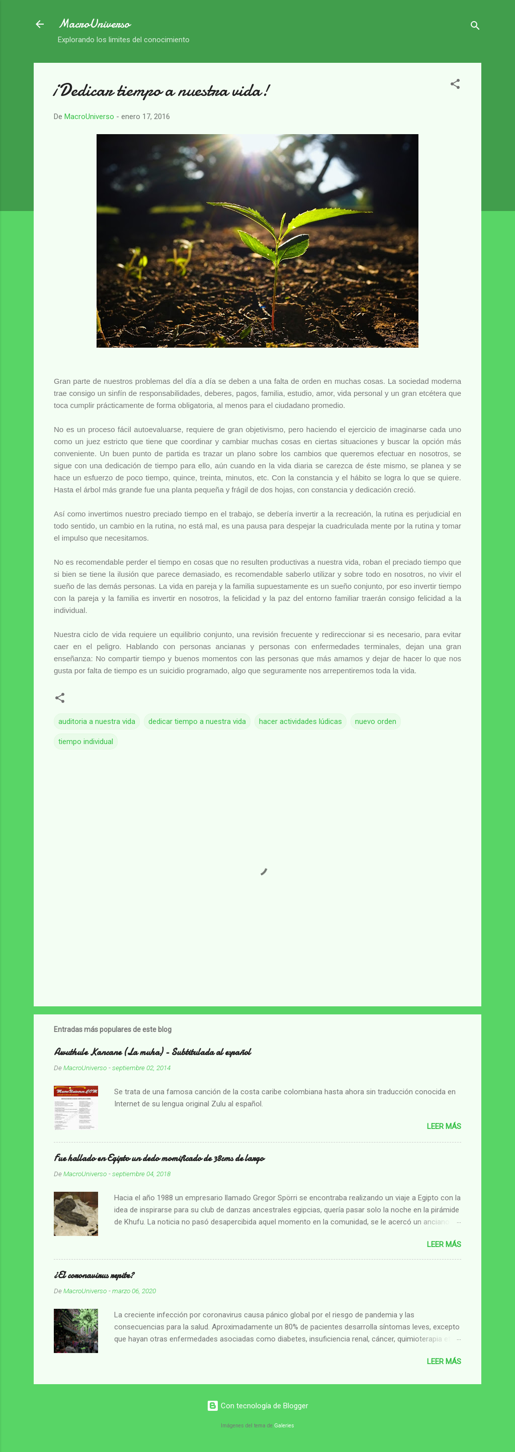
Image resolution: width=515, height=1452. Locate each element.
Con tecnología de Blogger (257, 1405)
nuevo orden (375, 721)
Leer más (444, 1126)
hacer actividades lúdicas (300, 721)
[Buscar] (475, 27)
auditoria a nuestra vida (96, 721)
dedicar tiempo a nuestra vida (197, 721)
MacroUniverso (94, 24)
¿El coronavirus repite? (94, 1275)
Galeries (284, 1425)
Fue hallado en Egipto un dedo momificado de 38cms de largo (159, 1158)
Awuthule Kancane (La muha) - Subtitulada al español (152, 1052)
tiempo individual (85, 741)
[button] (455, 85)
